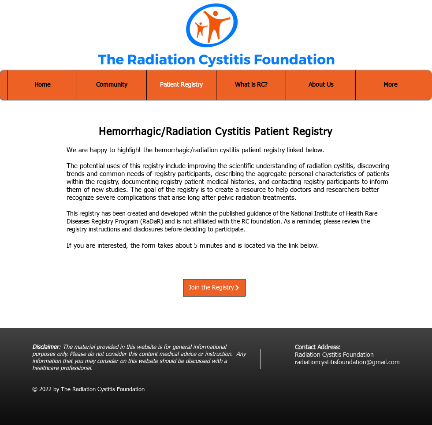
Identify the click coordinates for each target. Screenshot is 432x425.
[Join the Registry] (214, 288)
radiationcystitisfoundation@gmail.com (347, 362)
